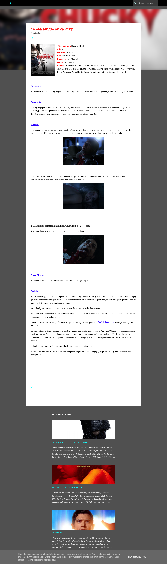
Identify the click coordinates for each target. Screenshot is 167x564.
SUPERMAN (57, 532)
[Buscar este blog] (144, 3)
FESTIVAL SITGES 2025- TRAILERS (67, 487)
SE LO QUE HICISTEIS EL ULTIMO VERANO (70, 442)
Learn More (134, 557)
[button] (32, 38)
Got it (146, 557)
